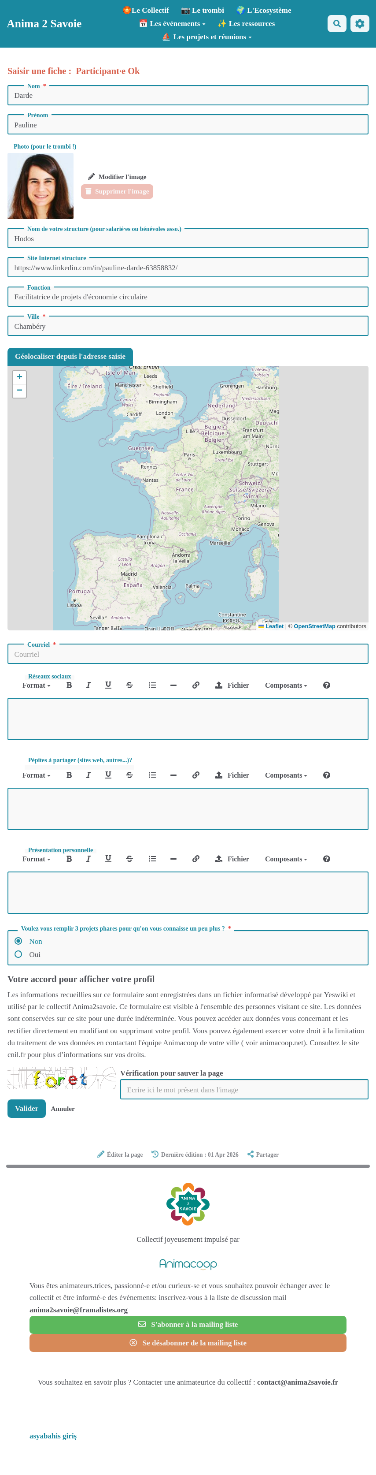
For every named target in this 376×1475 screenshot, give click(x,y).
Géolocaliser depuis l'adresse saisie (70, 356)
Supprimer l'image (117, 191)
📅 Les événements (172, 23)
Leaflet (271, 626)
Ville (37, 317)
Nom (37, 86)
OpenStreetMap (314, 626)
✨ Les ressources (246, 23)
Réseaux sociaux (49, 677)
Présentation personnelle (60, 850)
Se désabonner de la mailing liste (188, 1343)
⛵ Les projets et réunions (207, 37)
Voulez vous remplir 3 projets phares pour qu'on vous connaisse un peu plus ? (127, 929)
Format (36, 685)
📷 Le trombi (202, 10)
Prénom (37, 115)
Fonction (39, 288)
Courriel (42, 645)
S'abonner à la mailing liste (188, 1324)
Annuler (62, 1108)
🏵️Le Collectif (145, 10)
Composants (286, 685)
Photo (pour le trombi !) (45, 147)
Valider (26, 1108)
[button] (19, 377)
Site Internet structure (56, 258)
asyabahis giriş (53, 1436)
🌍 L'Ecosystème (263, 10)
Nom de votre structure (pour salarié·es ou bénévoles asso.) (104, 229)
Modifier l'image (117, 176)
